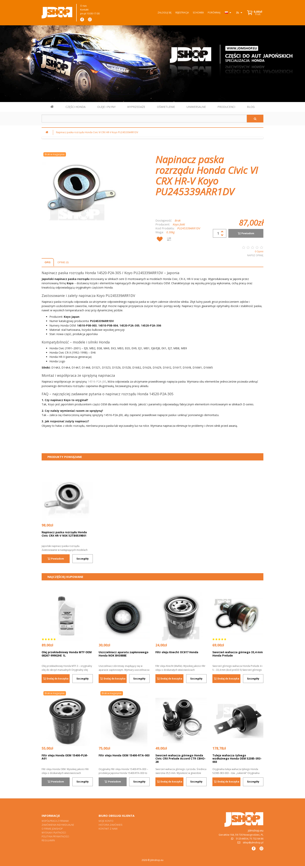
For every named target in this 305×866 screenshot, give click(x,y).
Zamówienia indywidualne (58, 824)
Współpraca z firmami (55, 821)
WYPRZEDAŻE (136, 107)
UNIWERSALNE (196, 107)
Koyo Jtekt (179, 224)
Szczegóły (82, 558)
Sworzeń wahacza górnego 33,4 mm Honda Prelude (237, 653)
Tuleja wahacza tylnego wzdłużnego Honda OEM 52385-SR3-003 (237, 758)
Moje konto (106, 821)
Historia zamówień (110, 824)
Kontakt (84, 9)
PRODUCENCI (226, 107)
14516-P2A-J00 (97, 381)
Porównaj (214, 12)
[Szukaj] (255, 118)
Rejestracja (182, 12)
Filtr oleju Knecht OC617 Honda (176, 652)
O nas (83, 5)
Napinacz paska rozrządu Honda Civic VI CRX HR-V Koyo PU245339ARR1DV (97, 132)
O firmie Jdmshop (52, 828)
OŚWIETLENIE (166, 107)
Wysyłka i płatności (54, 832)
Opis (48, 262)
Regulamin (48, 840)
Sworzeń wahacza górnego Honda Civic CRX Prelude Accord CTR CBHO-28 (180, 758)
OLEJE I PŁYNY (106, 107)
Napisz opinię (255, 255)
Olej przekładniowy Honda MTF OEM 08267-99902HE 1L (67, 653)
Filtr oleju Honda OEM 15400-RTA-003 (124, 755)
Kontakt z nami (108, 828)
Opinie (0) (62, 262)
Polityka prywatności (55, 836)
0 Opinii (259, 251)
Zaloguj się (165, 12)
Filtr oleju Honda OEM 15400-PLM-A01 (65, 756)
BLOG (251, 107)
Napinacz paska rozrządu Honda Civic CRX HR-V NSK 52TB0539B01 (64, 533)
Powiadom (246, 233)
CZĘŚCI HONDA (76, 107)
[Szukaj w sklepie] (144, 118)
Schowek (198, 12)
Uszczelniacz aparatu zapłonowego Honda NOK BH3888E (123, 653)
